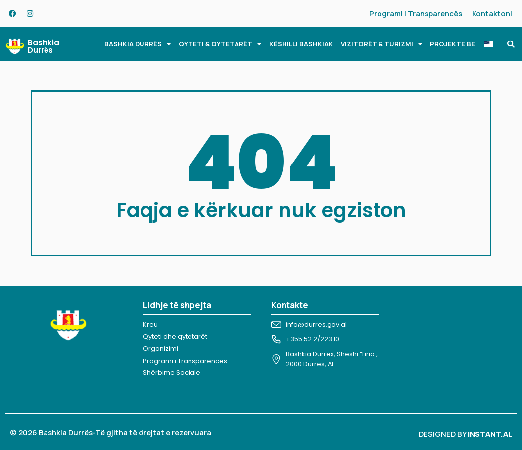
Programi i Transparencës (415, 13)
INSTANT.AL (490, 434)
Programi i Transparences (185, 361)
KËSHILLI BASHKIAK (301, 44)
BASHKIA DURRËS (137, 44)
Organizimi (160, 348)
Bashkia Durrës (43, 46)
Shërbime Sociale (171, 372)
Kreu (150, 324)
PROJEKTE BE (452, 44)
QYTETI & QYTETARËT (220, 44)
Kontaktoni (492, 13)
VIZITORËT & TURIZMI (381, 44)
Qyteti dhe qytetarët (175, 336)
